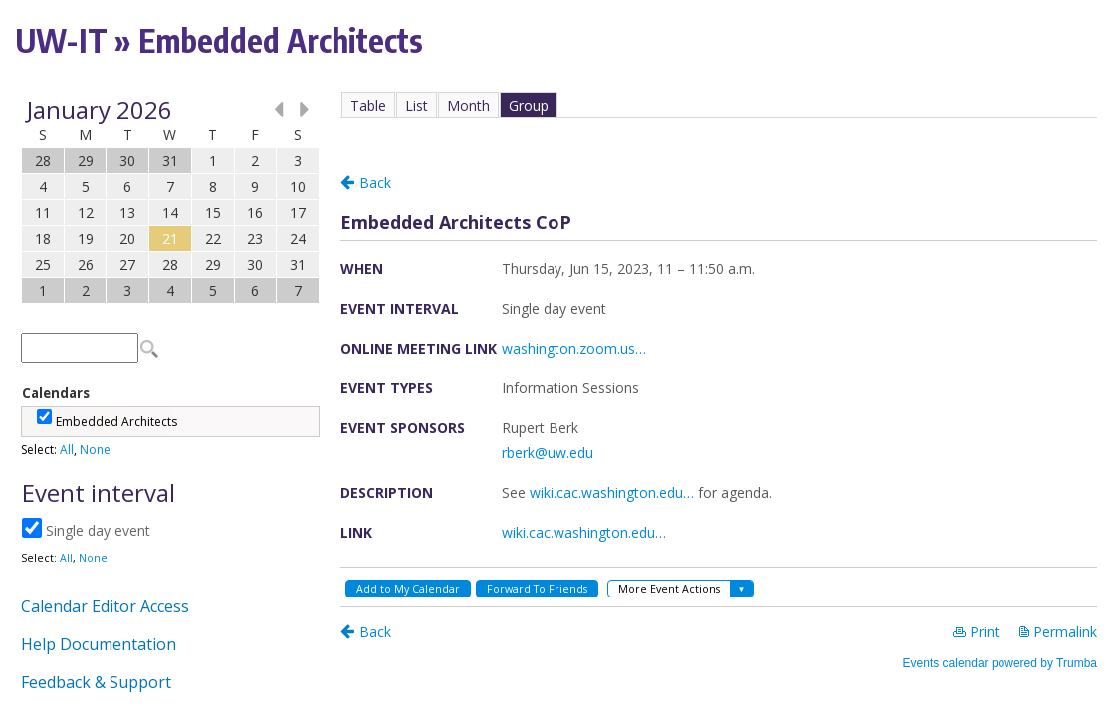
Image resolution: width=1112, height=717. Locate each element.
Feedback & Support (96, 682)
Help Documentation (98, 644)
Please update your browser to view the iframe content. (170, 200)
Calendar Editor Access (105, 606)
